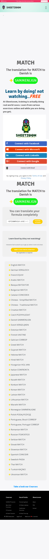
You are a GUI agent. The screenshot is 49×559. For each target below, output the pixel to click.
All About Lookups (23, 505)
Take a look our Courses (26, 486)
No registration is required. (25, 253)
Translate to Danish (37, 221)
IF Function (9, 510)
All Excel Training (23, 513)
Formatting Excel (23, 502)
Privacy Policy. (26, 178)
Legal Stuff (19, 516)
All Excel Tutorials (10, 513)
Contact (35, 508)
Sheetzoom (11, 516)
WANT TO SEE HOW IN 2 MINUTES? (24, 250)
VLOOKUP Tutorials (10, 502)
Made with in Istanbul (31, 516)
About (34, 502)
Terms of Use (37, 176)
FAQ (34, 505)
